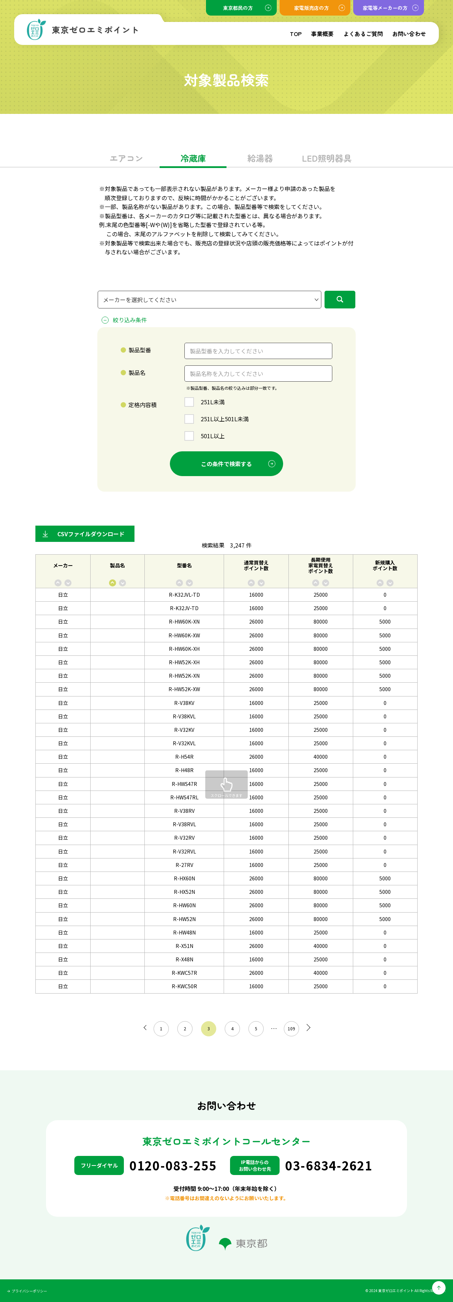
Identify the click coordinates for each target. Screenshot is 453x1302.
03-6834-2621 (328, 1165)
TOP (296, 33)
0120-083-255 (173, 1165)
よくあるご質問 (363, 33)
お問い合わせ (409, 33)
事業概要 (322, 33)
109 (289, 1028)
